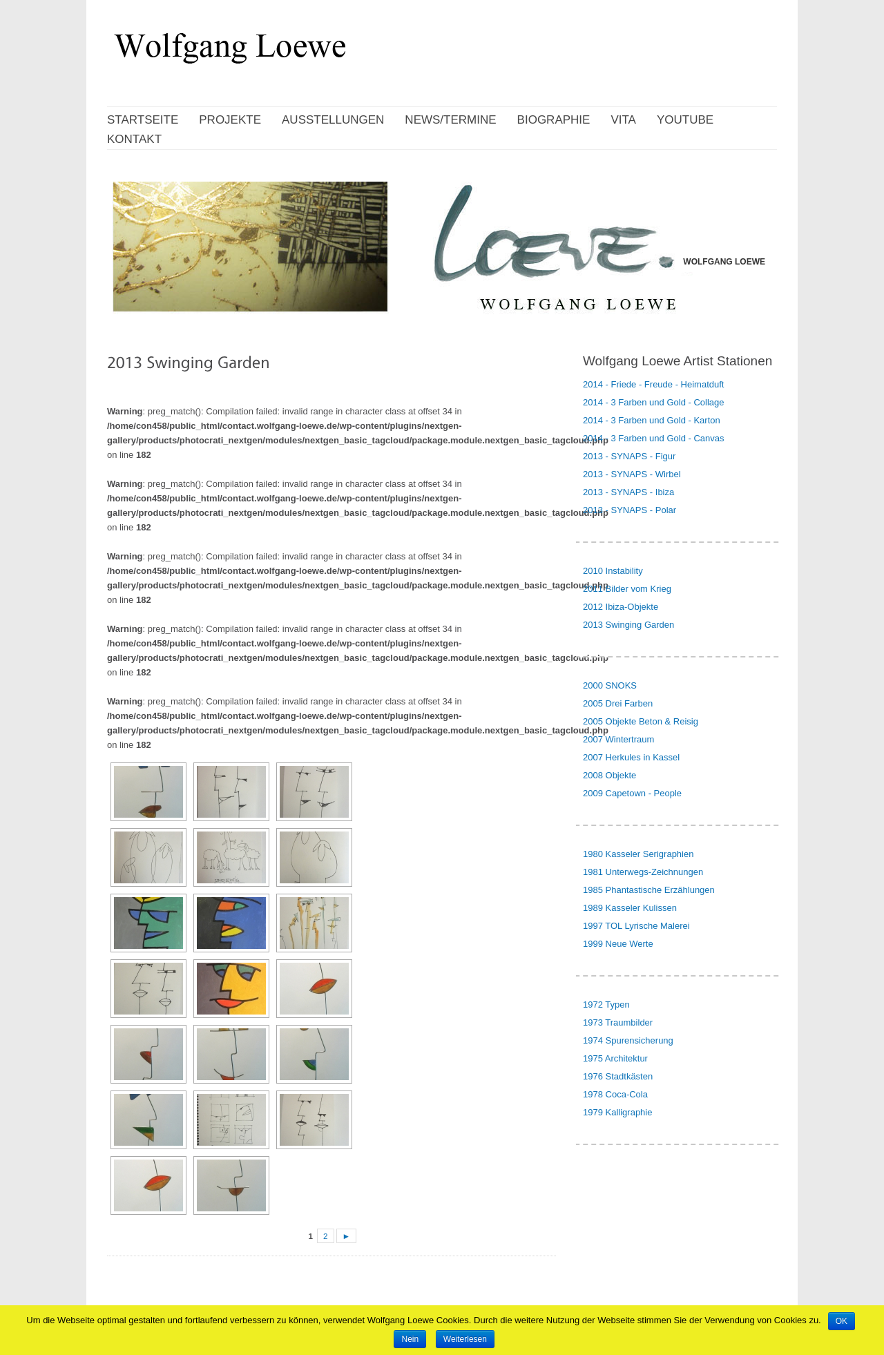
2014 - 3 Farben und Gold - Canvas (653, 438)
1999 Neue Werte (618, 944)
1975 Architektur (615, 1058)
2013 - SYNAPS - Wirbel (632, 474)
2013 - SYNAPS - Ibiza (628, 492)
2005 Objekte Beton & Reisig (640, 721)
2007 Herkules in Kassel (631, 757)
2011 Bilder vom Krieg (627, 589)
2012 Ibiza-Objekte (620, 607)
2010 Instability (613, 571)
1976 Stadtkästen (618, 1076)
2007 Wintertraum (618, 739)
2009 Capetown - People (632, 793)
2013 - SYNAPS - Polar (629, 510)
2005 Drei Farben (618, 703)
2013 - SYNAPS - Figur (629, 456)
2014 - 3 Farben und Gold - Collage (653, 402)
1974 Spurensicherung (628, 1040)
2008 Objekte (609, 775)
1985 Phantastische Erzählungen (649, 890)
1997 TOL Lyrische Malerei (636, 926)
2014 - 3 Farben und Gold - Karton (651, 420)
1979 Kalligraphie (617, 1112)
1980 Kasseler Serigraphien (638, 854)
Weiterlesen (465, 1339)
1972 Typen (606, 1004)
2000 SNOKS (610, 685)
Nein (410, 1339)
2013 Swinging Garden (628, 624)
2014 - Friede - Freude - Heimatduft (653, 384)
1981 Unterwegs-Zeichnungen (643, 872)
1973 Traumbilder (618, 1022)
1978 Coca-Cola (615, 1094)
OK (841, 1321)
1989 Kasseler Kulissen (630, 908)
